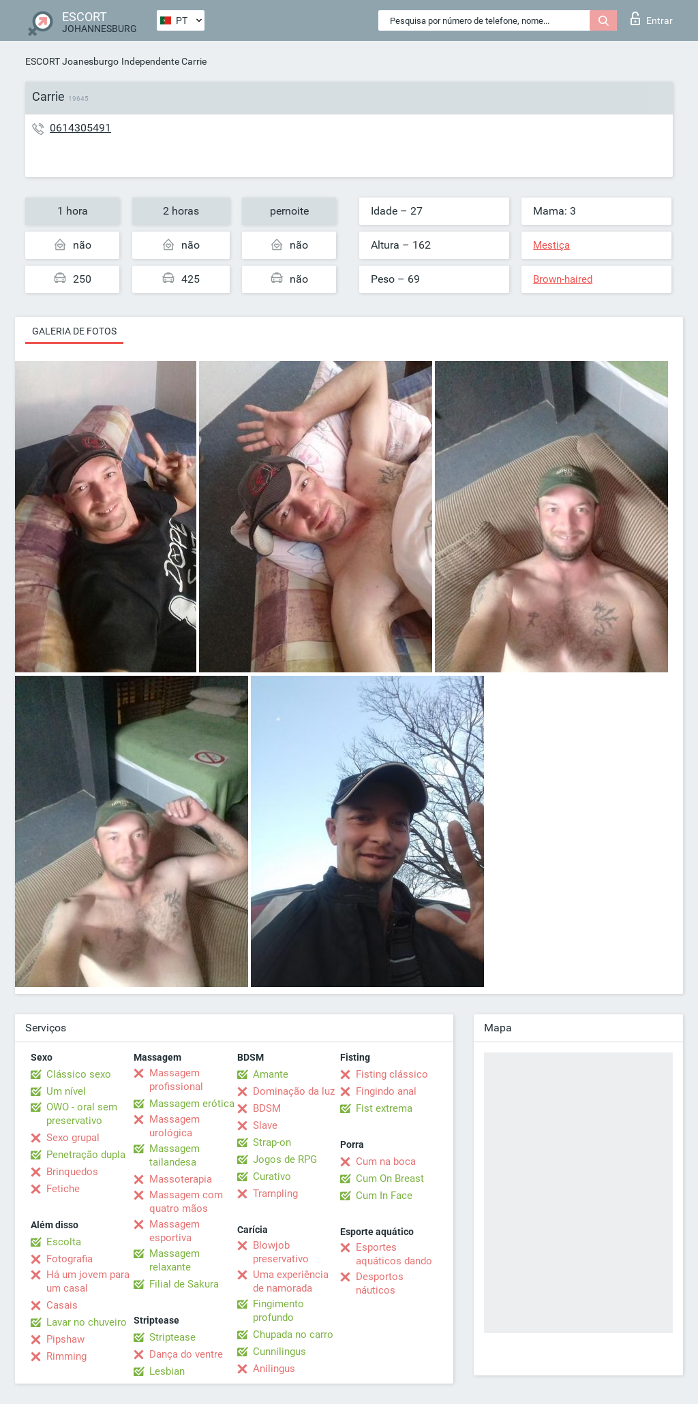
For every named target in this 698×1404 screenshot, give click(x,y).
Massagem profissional (176, 1080)
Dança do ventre (186, 1354)
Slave (265, 1125)
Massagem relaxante (174, 1260)
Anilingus (274, 1368)
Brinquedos (72, 1172)
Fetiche (63, 1189)
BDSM (267, 1108)
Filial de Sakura (184, 1284)
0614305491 (80, 127)
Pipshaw (65, 1339)
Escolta (63, 1242)
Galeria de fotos (74, 331)
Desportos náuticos (380, 1283)
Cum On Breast (390, 1178)
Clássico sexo (78, 1074)
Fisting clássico (392, 1074)
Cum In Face (384, 1195)
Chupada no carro (293, 1334)
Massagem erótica (191, 1103)
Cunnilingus (279, 1351)
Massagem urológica (174, 1126)
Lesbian (167, 1371)
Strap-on (272, 1142)
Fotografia (69, 1259)
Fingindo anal (386, 1091)
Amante (270, 1074)
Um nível (66, 1091)
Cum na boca (386, 1161)
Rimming (66, 1356)
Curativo (272, 1176)
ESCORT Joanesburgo (72, 61)
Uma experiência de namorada (291, 1281)
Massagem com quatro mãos (186, 1202)
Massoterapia (180, 1179)
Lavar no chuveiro (86, 1322)
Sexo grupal (73, 1138)
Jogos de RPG (285, 1159)
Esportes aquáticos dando (394, 1254)
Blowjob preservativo (281, 1252)
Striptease (172, 1337)
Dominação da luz (294, 1091)
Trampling (275, 1193)
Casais (62, 1305)
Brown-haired (562, 279)
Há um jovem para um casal (88, 1281)
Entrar (652, 18)
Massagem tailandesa (174, 1155)
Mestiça (551, 245)
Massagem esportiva (174, 1231)
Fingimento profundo (278, 1311)
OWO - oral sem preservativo (81, 1114)
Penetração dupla (85, 1155)
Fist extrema (384, 1108)
